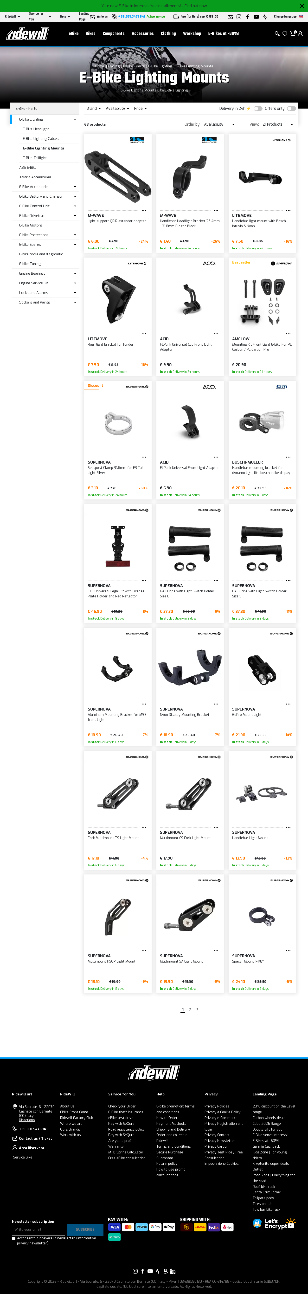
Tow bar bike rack (266, 1209)
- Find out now (194, 5)
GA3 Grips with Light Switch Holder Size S (259, 594)
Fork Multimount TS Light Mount (113, 838)
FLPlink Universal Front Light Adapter (189, 468)
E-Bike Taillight (35, 157)
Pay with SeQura (121, 1123)
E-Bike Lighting (160, 66)
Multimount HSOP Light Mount (111, 961)
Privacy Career (216, 1146)
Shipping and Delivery (173, 1129)
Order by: (192, 124)
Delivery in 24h (232, 108)
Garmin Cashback (266, 1146)
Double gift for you (267, 1129)
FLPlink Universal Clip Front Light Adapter (186, 347)
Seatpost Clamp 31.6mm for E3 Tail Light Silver (115, 470)
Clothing (168, 33)
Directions (27, 1120)
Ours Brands (70, 1129)
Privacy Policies (217, 1106)
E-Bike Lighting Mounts (194, 66)
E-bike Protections (34, 235)
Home (100, 66)
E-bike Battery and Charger (41, 196)
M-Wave (96, 215)
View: (254, 124)
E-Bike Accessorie (33, 186)
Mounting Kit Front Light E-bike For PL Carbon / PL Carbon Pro (262, 347)
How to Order (167, 1118)
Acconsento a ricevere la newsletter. (56, 1241)
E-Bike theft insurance (125, 1112)
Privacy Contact (217, 1135)
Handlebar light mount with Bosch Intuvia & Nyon (259, 223)
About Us (67, 1106)
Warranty (116, 1146)
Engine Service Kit (33, 283)
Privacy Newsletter (220, 1141)
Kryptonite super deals (271, 1163)
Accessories (143, 33)
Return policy (166, 1163)
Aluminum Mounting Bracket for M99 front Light (117, 717)
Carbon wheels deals (269, 1118)
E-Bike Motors (30, 225)
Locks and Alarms (33, 292)
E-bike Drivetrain (32, 215)
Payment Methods (171, 1123)
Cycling (114, 66)
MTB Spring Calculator (125, 1152)
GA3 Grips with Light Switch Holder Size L (187, 594)
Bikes (91, 33)
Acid (164, 339)
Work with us (70, 1135)
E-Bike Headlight (36, 129)
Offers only (275, 108)
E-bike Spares (30, 244)
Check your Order (122, 1106)
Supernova (99, 462)
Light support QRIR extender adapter (117, 221)
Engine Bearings (32, 273)
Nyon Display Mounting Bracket (184, 714)
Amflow (241, 339)
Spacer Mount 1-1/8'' (248, 961)
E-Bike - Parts (134, 66)
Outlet (258, 1169)
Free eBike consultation (127, 1158)
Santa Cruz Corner (267, 1192)
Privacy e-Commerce (221, 1118)
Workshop (192, 33)
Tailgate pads (263, 1198)
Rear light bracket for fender (111, 344)
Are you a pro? (119, 1141)
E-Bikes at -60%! (223, 33)
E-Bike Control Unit (34, 206)
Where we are (71, 1123)
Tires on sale (263, 1204)
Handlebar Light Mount (250, 838)
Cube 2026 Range (267, 1123)
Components (114, 33)
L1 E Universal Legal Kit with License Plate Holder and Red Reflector (116, 594)
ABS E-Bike (28, 167)
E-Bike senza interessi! (270, 1135)
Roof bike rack (264, 1186)
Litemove (242, 215)
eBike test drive (120, 1118)
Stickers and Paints (34, 302)
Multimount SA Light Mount (181, 961)
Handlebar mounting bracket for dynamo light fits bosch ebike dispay (261, 470)
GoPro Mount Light (247, 714)
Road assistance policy (126, 1129)
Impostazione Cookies (222, 1163)
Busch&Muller (247, 462)
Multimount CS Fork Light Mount (185, 838)
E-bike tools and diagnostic (41, 254)
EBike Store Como (74, 1112)
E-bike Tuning (30, 263)
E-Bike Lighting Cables (41, 138)
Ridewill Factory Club (76, 1118)
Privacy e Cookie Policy (223, 1112)
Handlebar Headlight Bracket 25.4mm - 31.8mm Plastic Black (190, 223)
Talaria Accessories (35, 177)
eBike (73, 33)
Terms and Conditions (173, 1146)
